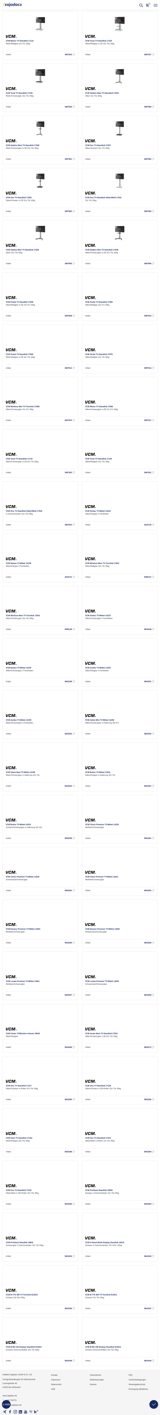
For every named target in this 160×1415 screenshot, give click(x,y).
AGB (53, 1389)
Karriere (93, 1384)
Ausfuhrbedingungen (137, 1380)
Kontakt (54, 1375)
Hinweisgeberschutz (137, 1384)
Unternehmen (95, 1375)
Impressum (55, 1380)
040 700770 (9, 1400)
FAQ (130, 1375)
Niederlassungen (97, 1380)
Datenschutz (56, 1384)
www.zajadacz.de (9, 1396)
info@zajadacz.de (12, 1405)
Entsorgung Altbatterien (138, 1389)
